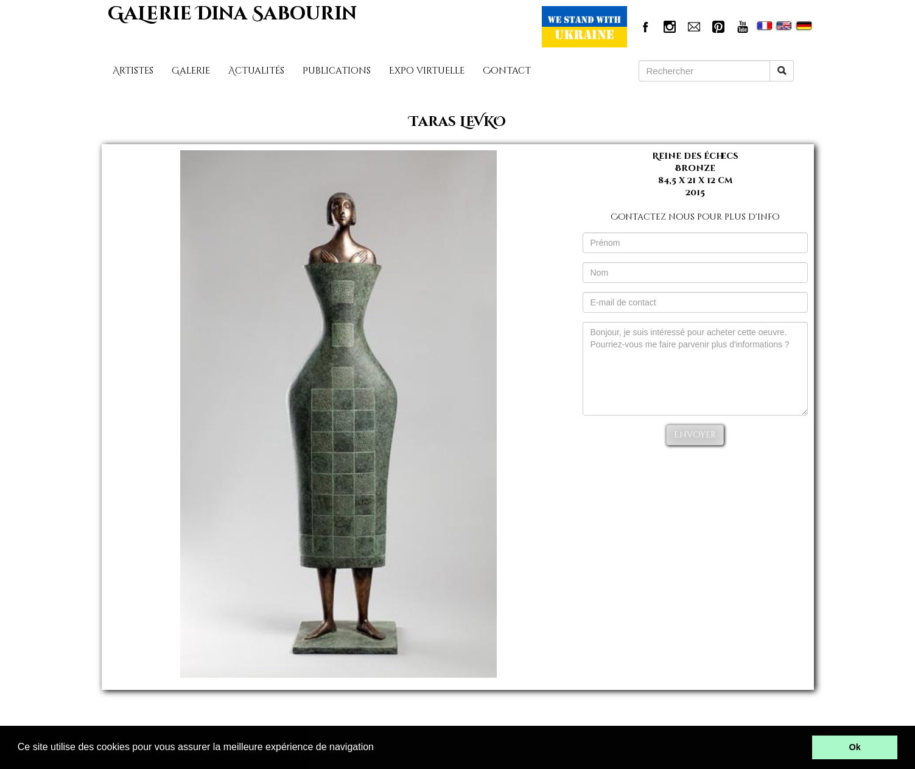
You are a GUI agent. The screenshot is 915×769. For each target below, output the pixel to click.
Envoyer (695, 434)
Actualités (256, 70)
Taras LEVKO (457, 122)
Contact (507, 70)
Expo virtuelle (427, 70)
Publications (337, 70)
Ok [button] (855, 747)
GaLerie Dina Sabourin (232, 14)
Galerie (191, 70)
